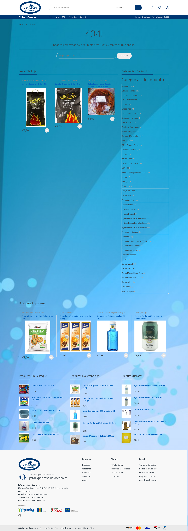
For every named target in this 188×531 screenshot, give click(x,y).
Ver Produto (46, 130)
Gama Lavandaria (129, 254)
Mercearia (126, 140)
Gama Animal (127, 264)
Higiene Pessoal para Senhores (134, 227)
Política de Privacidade (148, 469)
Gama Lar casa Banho (131, 245)
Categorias (86, 469)
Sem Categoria (128, 291)
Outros (124, 259)
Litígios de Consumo (147, 476)
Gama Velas (127, 282)
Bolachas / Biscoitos (130, 95)
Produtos (86, 465)
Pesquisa (124, 55)
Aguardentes (127, 159)
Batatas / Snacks (128, 91)
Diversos (125, 186)
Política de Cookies (147, 472)
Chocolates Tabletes (130, 113)
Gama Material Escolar (131, 277)
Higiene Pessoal (128, 214)
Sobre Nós (73, 17)
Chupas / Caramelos (130, 118)
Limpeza (125, 236)
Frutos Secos (127, 122)
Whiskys (125, 181)
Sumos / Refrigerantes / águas (134, 172)
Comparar (115, 476)
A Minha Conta (117, 465)
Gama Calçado (128, 268)
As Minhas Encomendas (120, 469)
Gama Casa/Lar (128, 200)
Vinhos (124, 177)
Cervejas (125, 168)
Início (51, 17)
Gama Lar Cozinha (129, 250)
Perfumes (126, 286)
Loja (57, 17)
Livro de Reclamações (148, 480)
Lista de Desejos (117, 472)
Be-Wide (90, 528)
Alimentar (91, 80)
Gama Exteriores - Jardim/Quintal (34, 80)
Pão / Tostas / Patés (130, 145)
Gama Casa (126, 195)
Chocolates (126, 109)
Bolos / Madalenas (102, 80)
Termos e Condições (147, 465)
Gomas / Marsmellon (130, 136)
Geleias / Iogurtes (129, 131)
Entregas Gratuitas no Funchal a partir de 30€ (152, 17)
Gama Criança (127, 204)
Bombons (126, 104)
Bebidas (125, 154)
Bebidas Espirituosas (130, 163)
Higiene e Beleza (128, 209)
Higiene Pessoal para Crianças (134, 218)
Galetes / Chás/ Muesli (131, 127)
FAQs (84, 480)
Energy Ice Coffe (128, 190)
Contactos (84, 17)
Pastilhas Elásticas (129, 149)
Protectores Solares (130, 232)
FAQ (63, 17)
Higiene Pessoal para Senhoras (134, 223)
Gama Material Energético (132, 273)
